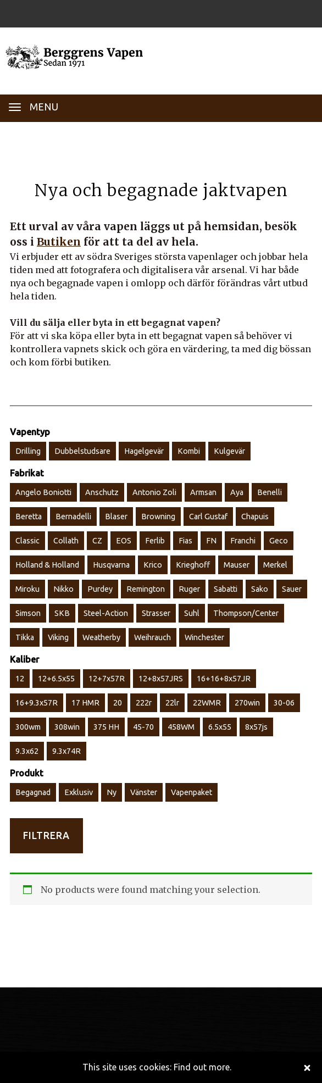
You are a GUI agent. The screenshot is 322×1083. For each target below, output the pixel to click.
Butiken (59, 241)
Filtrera (46, 835)
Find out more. (202, 1067)
